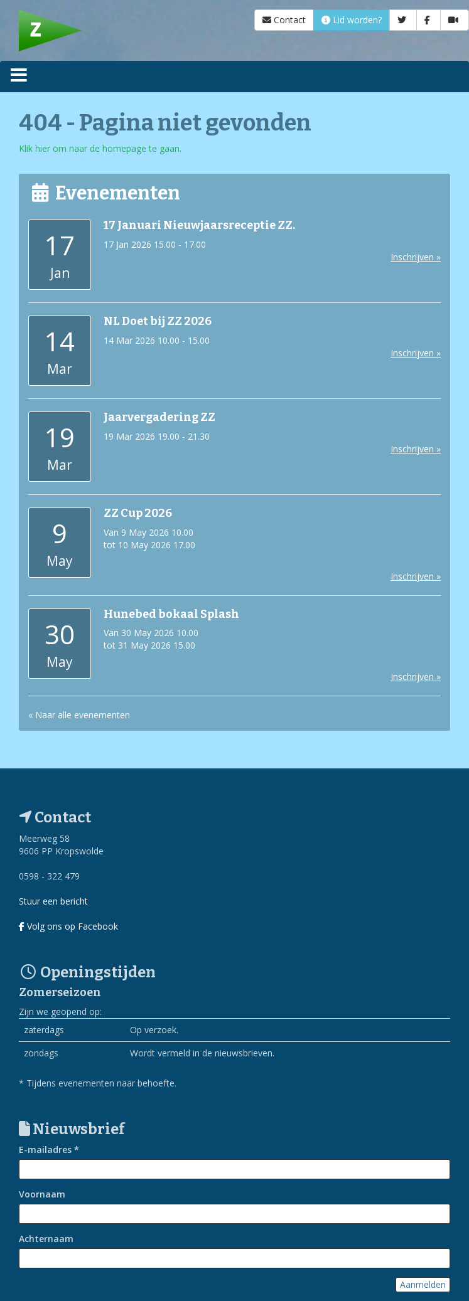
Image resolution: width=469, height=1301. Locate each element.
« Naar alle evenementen (79, 715)
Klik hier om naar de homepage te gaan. (100, 148)
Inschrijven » (416, 257)
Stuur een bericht (53, 901)
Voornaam (42, 1194)
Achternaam (46, 1239)
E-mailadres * (49, 1149)
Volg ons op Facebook (68, 926)
